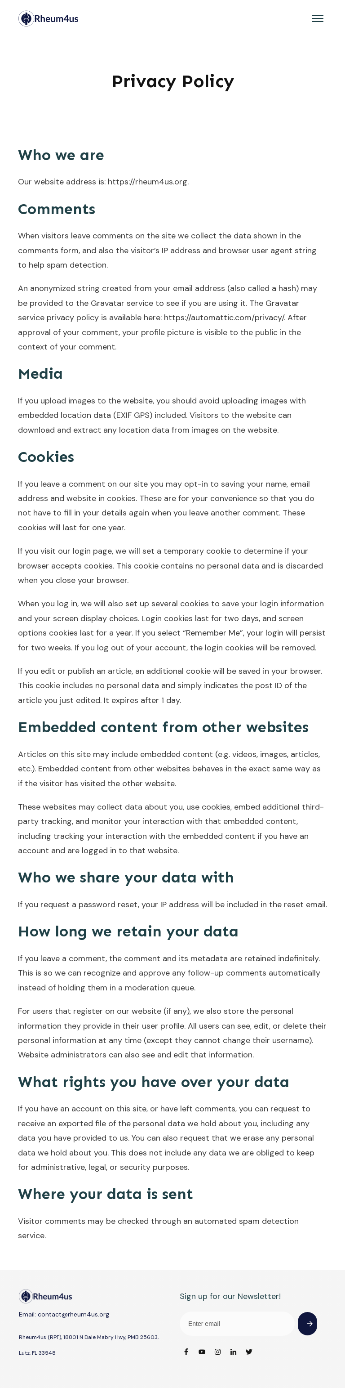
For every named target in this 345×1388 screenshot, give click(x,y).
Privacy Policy (172, 81)
